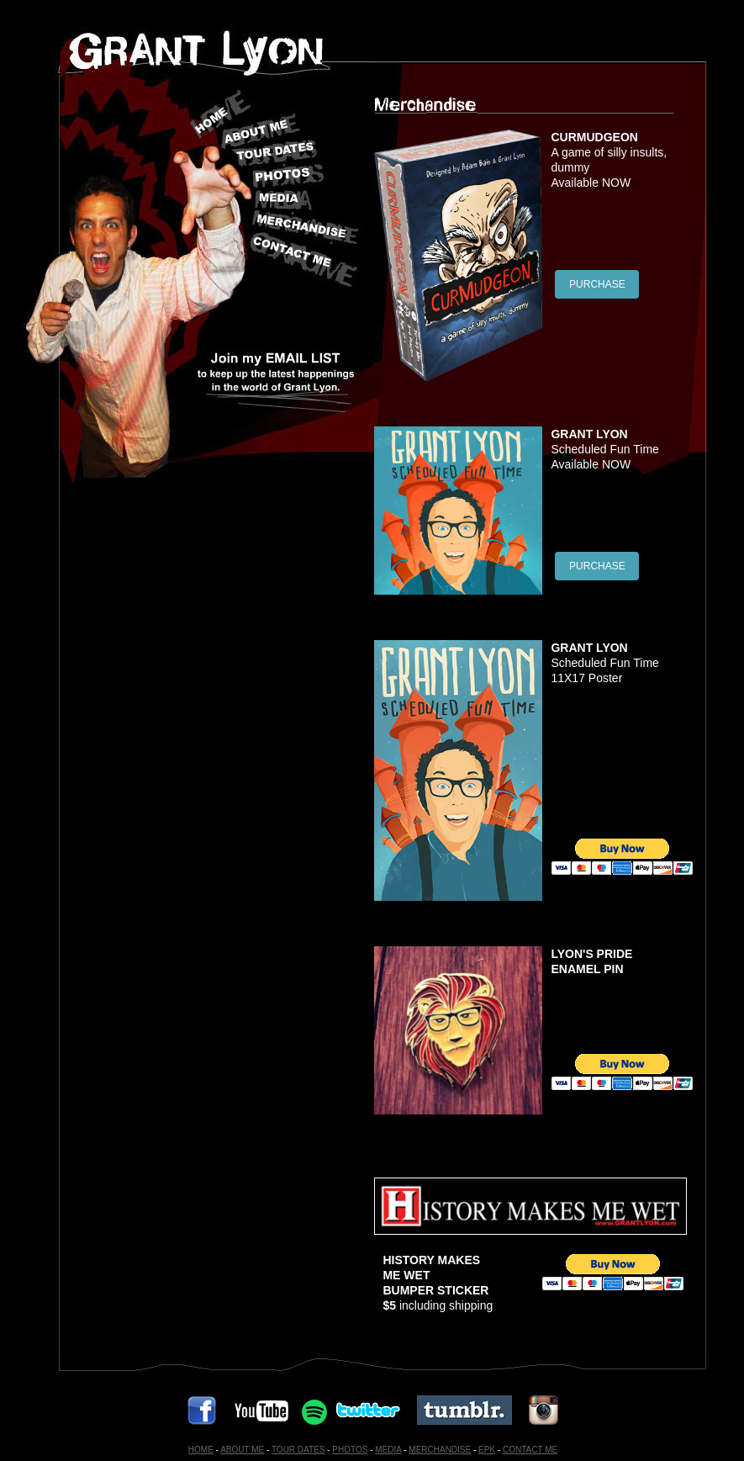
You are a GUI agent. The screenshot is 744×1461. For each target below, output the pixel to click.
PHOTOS (349, 1449)
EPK (486, 1449)
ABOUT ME (242, 1449)
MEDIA (388, 1449)
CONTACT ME (530, 1449)
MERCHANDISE (440, 1449)
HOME (201, 1449)
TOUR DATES (298, 1449)
